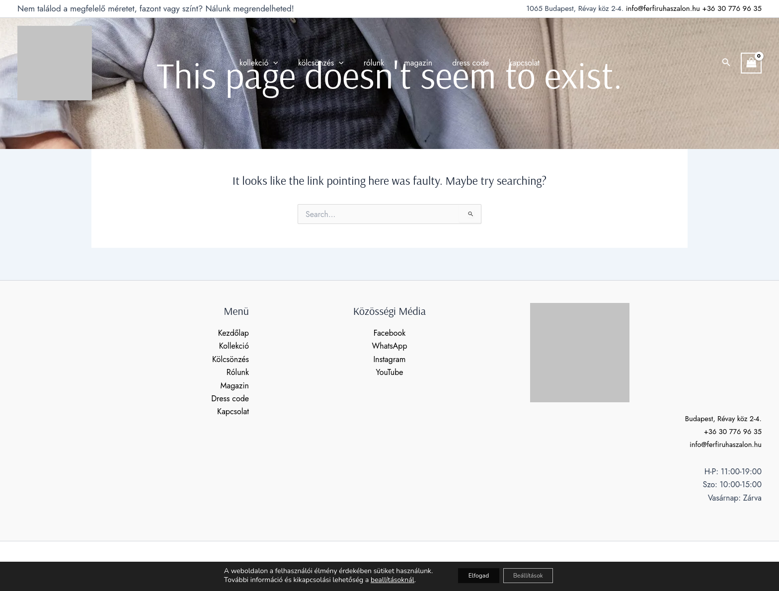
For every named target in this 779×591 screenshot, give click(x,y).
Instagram (389, 359)
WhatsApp (389, 346)
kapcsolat (514, 63)
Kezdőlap (233, 333)
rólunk (376, 63)
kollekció (268, 63)
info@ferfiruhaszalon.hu (663, 8)
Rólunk (238, 372)
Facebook (390, 333)
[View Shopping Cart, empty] (751, 63)
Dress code (230, 398)
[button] (726, 63)
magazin (416, 63)
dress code (464, 63)
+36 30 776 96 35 (732, 8)
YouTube (389, 372)
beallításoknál (378, 580)
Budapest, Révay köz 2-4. (720, 418)
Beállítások (534, 575)
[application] (283, 63)
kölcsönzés (327, 63)
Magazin (235, 385)
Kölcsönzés (230, 359)
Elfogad (471, 575)
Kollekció (234, 346)
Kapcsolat (233, 411)
